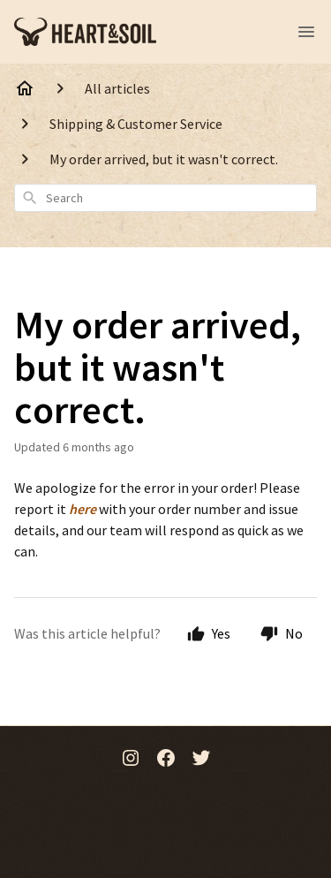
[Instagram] (130, 759)
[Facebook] (166, 759)
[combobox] (165, 198)
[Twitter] (201, 759)
